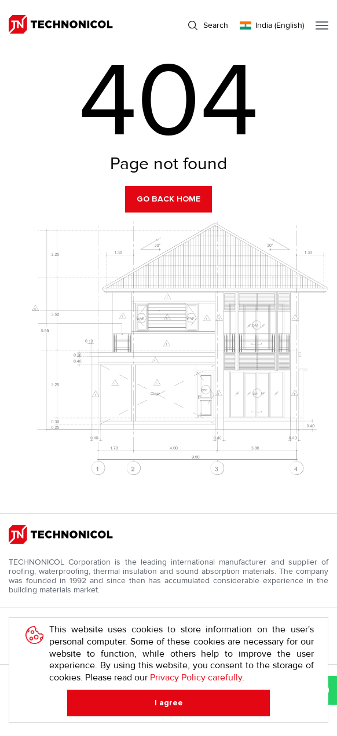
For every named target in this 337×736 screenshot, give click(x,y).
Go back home (168, 199)
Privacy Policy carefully (196, 677)
